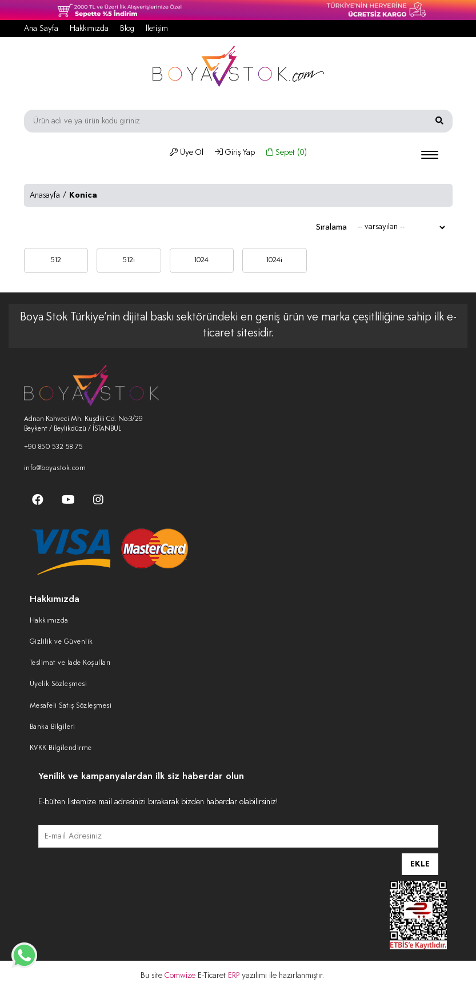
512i (128, 260)
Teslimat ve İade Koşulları (70, 663)
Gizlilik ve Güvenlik (61, 642)
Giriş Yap (235, 153)
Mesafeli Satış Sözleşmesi (71, 706)
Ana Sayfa (41, 29)
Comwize (181, 976)
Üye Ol (186, 153)
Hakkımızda (89, 29)
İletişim (157, 29)
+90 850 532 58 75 (53, 447)
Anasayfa (45, 195)
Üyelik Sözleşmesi (58, 684)
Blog (127, 29)
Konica (83, 195)
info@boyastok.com (55, 468)
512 (55, 260)
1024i (274, 260)
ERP (235, 976)
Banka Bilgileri (52, 727)
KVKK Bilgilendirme (61, 748)
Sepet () (286, 153)
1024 (201, 260)
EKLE (420, 864)
